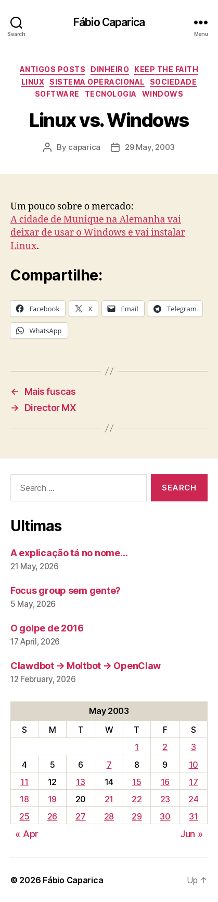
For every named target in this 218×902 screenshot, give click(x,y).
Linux (33, 81)
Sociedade (173, 81)
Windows (163, 93)
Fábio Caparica (109, 22)
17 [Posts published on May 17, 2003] (193, 782)
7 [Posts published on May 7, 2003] (109, 764)
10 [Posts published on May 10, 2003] (193, 764)
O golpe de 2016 (47, 628)
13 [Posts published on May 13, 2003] (80, 782)
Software (57, 93)
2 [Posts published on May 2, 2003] (165, 747)
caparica (84, 147)
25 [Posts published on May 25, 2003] (24, 816)
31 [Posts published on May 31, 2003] (193, 816)
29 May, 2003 (150, 147)
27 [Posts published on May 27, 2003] (80, 816)
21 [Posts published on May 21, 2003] (109, 799)
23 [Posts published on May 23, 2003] (165, 799)
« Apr (27, 833)
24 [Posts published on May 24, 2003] (193, 799)
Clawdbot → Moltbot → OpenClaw (85, 665)
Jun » (191, 833)
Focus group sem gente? (65, 590)
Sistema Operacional (97, 81)
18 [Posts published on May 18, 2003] (24, 799)
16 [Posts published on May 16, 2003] (165, 782)
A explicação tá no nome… (69, 552)
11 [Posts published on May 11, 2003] (24, 782)
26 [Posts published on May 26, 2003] (52, 816)
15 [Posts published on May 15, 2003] (136, 782)
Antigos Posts (53, 69)
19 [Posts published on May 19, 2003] (52, 799)
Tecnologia (111, 93)
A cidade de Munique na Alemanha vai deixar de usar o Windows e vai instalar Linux (97, 233)
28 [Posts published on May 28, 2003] (109, 816)
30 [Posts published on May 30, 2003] (165, 816)
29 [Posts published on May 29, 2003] (137, 816)
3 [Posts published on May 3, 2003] (193, 747)
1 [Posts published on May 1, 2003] (137, 747)
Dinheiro (110, 69)
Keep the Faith (166, 69)
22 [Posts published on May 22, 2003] (137, 799)
